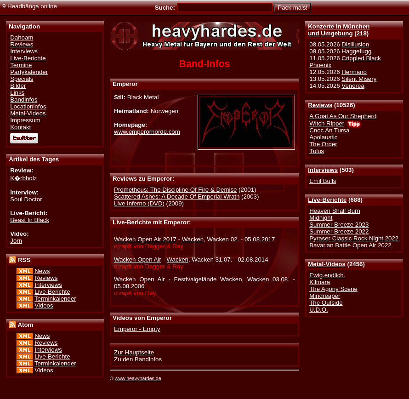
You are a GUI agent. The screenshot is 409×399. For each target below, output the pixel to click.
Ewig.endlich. (327, 275)
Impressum (25, 120)
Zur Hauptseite (134, 352)
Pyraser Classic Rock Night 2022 (353, 238)
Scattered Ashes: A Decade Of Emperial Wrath (176, 196)
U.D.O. (318, 309)
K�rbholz (23, 178)
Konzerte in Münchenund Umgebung (338, 30)
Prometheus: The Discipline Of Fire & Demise (175, 189)
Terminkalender (55, 298)
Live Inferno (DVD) (139, 203)
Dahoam (21, 37)
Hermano (354, 71)
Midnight (320, 217)
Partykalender (29, 71)
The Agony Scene (333, 288)
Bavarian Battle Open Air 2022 (350, 245)
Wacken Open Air (137, 259)
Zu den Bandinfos (138, 359)
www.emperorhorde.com (147, 131)
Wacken (193, 239)
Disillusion (355, 44)
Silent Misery (358, 78)
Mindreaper (324, 295)
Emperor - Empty (137, 328)
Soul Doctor (26, 199)
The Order (323, 144)
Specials (21, 78)
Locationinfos (28, 106)
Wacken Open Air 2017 (145, 239)
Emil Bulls (322, 180)
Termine (21, 65)
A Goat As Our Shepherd (342, 116)
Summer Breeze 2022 (339, 231)
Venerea (352, 85)
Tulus (316, 151)
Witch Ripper (326, 123)
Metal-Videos (327, 264)
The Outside (325, 302)
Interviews (323, 169)
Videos (43, 305)
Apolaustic (323, 137)
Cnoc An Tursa (329, 130)
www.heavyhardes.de (138, 378)
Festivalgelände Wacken (208, 279)
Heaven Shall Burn (334, 210)
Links (17, 92)
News (42, 271)
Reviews (320, 105)
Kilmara (319, 282)
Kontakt (20, 127)
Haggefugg (356, 51)
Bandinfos (23, 99)
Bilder (18, 85)
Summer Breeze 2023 (339, 224)
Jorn (16, 240)
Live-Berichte (327, 199)
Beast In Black (29, 220)
